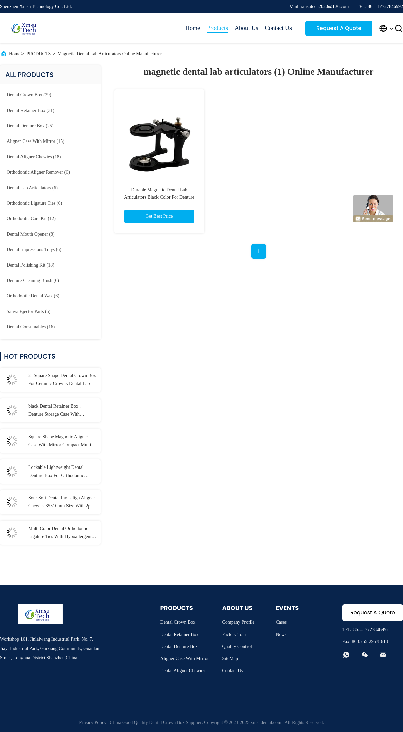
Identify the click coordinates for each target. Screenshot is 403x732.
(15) (35, 141)
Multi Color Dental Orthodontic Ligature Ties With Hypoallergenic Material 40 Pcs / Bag (61, 533)
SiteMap (230, 658)
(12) (31, 218)
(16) (31, 326)
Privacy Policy (92, 722)
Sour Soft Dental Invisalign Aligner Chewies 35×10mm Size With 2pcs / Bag (61, 502)
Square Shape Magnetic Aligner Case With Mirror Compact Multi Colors (59, 441)
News (281, 634)
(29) (29, 94)
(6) (38, 172)
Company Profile (238, 622)
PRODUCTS (38, 53)
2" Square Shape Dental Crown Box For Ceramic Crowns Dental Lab (62, 379)
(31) (30, 110)
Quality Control (237, 646)
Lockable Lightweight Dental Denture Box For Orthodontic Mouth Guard (56, 472)
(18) (34, 156)
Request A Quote (338, 28)
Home (192, 28)
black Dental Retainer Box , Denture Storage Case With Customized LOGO (54, 411)
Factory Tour (234, 634)
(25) (30, 125)
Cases (281, 622)
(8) (31, 234)
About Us (246, 28)
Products (217, 28)
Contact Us (278, 28)
